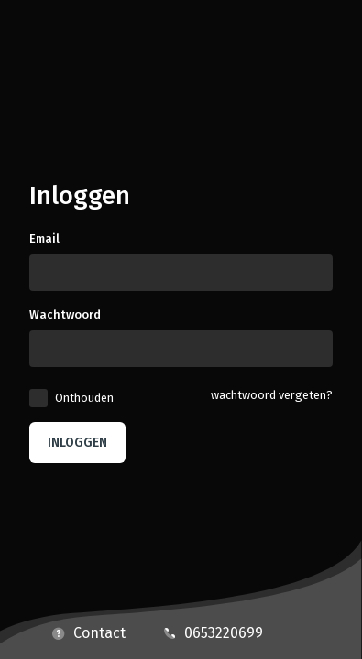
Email (44, 238)
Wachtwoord (65, 314)
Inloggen (77, 442)
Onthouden (84, 398)
